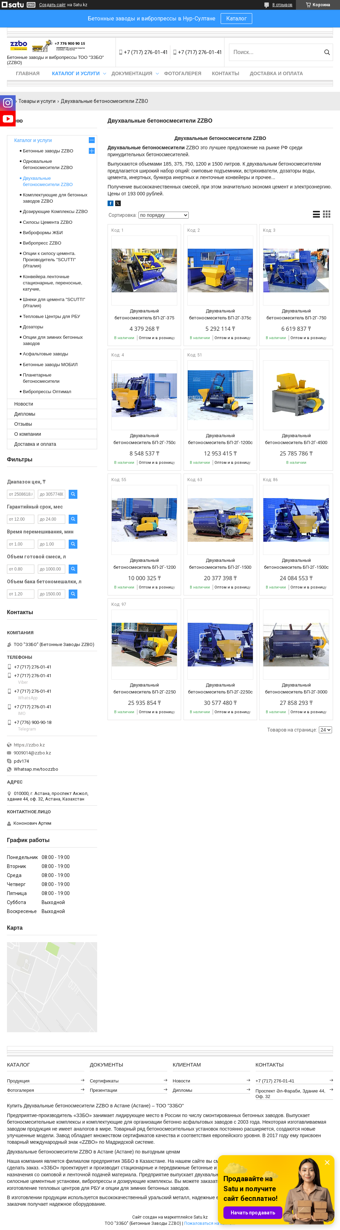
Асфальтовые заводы (45, 353)
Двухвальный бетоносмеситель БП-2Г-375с (220, 314)
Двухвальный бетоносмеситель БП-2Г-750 (296, 314)
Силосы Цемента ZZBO (48, 222)
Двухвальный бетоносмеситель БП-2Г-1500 (220, 564)
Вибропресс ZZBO (42, 243)
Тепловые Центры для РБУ (51, 316)
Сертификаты (104, 1080)
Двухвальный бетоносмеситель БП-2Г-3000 (296, 688)
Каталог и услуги (76, 73)
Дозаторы (33, 326)
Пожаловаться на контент (210, 1223)
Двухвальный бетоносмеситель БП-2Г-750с (144, 439)
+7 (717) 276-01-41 (275, 1080)
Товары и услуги (37, 101)
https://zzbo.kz (29, 744)
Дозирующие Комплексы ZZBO (55, 211)
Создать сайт (52, 4)
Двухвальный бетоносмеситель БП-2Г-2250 (144, 688)
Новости (23, 404)
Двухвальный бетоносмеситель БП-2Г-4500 (296, 439)
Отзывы (23, 424)
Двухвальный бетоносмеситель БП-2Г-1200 (144, 564)
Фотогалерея (182, 73)
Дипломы (24, 414)
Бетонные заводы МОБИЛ (50, 364)
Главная (28, 73)
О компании (27, 434)
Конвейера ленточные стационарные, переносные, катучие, (52, 283)
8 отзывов (282, 4)
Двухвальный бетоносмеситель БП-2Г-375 (144, 314)
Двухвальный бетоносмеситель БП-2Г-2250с (220, 688)
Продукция (18, 1080)
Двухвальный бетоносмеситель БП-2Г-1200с (220, 439)
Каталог (236, 18)
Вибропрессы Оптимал (47, 391)
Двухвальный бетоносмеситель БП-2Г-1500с (296, 564)
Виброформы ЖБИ (43, 232)
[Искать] (327, 52)
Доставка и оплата (276, 73)
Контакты (225, 73)
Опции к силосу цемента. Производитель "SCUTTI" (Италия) (49, 259)
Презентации (103, 1090)
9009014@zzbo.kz (32, 752)
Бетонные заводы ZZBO (48, 150)
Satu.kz (201, 1217)
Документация (131, 73)
